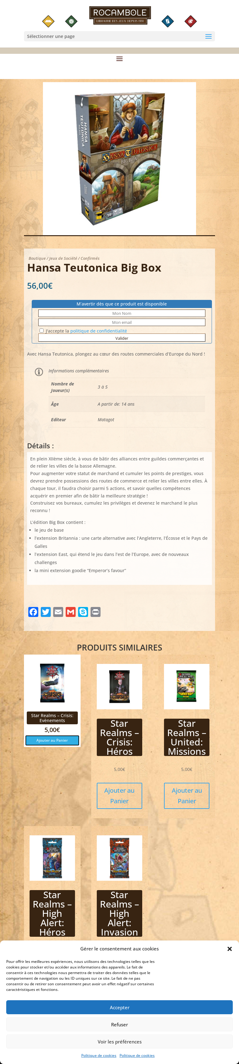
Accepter (119, 1013)
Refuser (119, 1030)
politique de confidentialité (98, 331)
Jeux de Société (63, 258)
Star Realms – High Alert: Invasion (119, 913)
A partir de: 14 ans (116, 404)
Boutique (37, 258)
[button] (230, 954)
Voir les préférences (120, 1047)
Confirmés (90, 258)
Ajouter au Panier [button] (52, 740)
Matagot (106, 419)
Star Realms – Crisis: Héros (119, 737)
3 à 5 (103, 387)
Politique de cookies (98, 1061)
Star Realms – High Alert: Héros (52, 913)
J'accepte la (83, 331)
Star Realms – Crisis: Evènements (52, 717)
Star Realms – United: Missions (186, 737)
